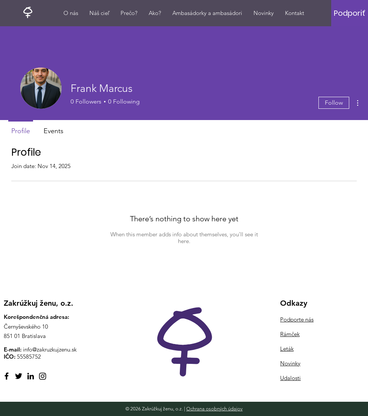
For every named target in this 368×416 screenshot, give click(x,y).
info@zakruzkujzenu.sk (50, 349)
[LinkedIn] (30, 376)
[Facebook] (6, 376)
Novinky (290, 363)
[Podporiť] (349, 13)
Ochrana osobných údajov (214, 408)
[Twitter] (18, 376)
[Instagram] (42, 376)
